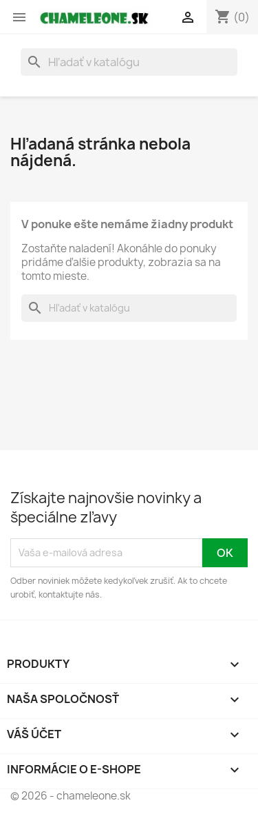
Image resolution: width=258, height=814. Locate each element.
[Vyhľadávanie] (129, 62)
